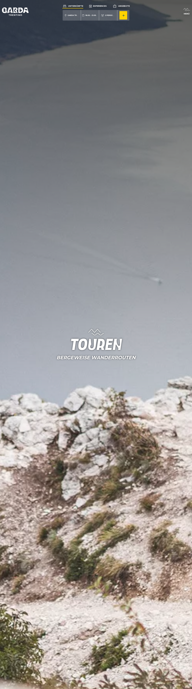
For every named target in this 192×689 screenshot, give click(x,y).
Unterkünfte (72, 6)
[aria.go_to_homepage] (15, 11)
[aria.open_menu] (186, 11)
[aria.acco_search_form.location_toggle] (72, 15)
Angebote (121, 6)
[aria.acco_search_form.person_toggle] (108, 15)
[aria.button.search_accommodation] (123, 15)
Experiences (98, 6)
